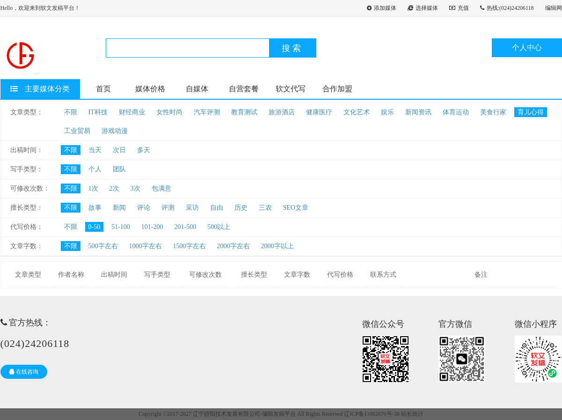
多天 (143, 150)
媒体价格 (150, 89)
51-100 (120, 226)
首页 (103, 89)
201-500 (186, 226)
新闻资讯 (418, 112)
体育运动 (456, 112)
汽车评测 (207, 112)
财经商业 (132, 112)
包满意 (161, 188)
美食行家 (493, 112)
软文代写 (291, 89)
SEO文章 (295, 207)
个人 (95, 169)
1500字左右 (189, 246)
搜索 (292, 48)
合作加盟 (337, 89)
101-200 (152, 226)
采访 (192, 207)
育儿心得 (531, 112)
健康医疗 (319, 112)
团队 (119, 169)
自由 (216, 207)
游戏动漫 (115, 130)
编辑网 (553, 8)
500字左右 (103, 246)
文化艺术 (356, 112)
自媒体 (197, 89)
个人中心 (527, 48)
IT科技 (98, 112)
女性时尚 (169, 112)
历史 (241, 207)
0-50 (94, 226)
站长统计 (412, 414)
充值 (459, 8)
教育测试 (244, 112)
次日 (119, 150)
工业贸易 (77, 130)
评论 (143, 207)
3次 (135, 188)
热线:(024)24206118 (507, 8)
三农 (265, 207)
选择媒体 (423, 8)
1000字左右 (145, 246)
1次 (93, 188)
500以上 (218, 226)
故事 (95, 207)
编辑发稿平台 (279, 414)
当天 (95, 150)
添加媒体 (381, 8)
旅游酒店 (282, 112)
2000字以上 (277, 246)
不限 (70, 112)
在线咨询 (23, 371)
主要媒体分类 (40, 89)
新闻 (119, 207)
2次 (114, 188)
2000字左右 (233, 246)
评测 (168, 207)
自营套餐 (244, 89)
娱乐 (387, 112)
